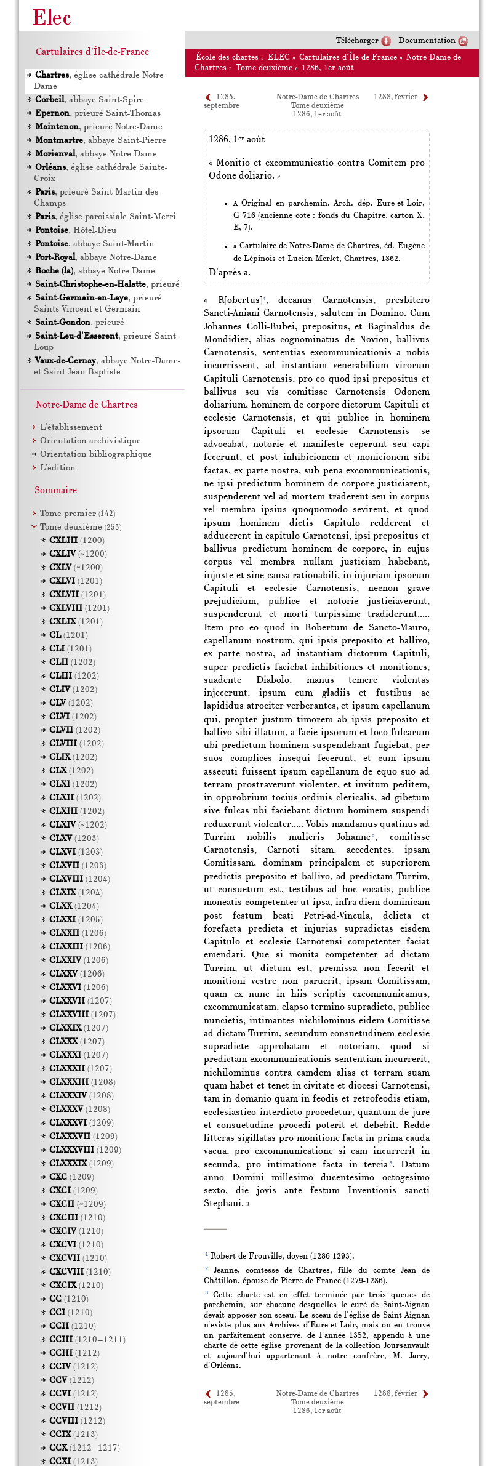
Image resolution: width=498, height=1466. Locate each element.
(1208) (82, 1082)
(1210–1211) (87, 1340)
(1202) (72, 662)
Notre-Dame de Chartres (317, 97)
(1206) (77, 933)
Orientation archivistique (90, 441)
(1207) (80, 1001)
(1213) (73, 1435)
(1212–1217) (84, 1448)
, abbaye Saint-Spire (89, 100)
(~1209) (77, 1204)
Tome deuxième (264, 68)
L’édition (58, 468)
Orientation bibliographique (96, 454)
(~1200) (78, 554)
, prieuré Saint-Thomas (98, 113)
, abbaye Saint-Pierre (100, 140)
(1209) (81, 1123)
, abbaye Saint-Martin (95, 244)
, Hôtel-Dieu (75, 230)
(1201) (75, 581)
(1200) (77, 541)
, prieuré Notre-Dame (99, 127)
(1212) (74, 1353)
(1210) (77, 1218)
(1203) (74, 839)
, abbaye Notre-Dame (96, 154)
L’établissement (71, 427)
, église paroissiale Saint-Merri (105, 217)
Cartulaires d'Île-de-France (348, 58)
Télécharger (357, 41)
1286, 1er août (328, 68)
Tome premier (77, 513)
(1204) (79, 879)
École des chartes (227, 58)
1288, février (395, 97)
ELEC (279, 58)
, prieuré (107, 284)
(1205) (76, 920)
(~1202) (78, 825)
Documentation (427, 41)
